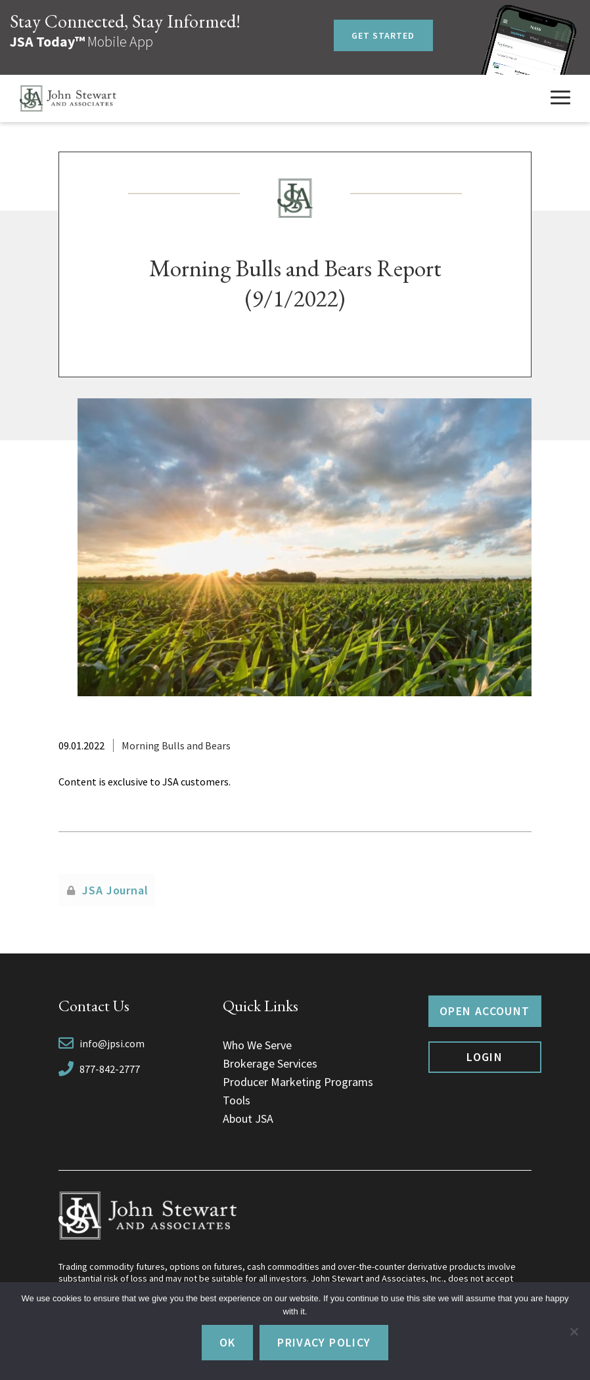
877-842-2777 (109, 1069)
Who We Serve (257, 1045)
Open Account (485, 1010)
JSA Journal (115, 890)
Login (484, 1056)
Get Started (383, 35)
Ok (227, 1342)
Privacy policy (324, 1342)
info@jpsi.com (112, 1043)
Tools (236, 1100)
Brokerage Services (270, 1063)
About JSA (248, 1118)
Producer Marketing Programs (298, 1081)
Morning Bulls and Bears (176, 745)
